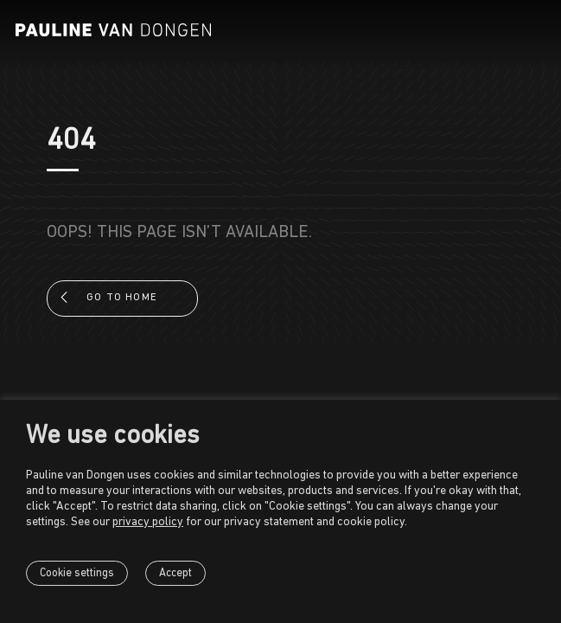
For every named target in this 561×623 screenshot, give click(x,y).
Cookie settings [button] (77, 573)
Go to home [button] (121, 297)
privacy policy (147, 522)
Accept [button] (175, 573)
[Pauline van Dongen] (113, 29)
